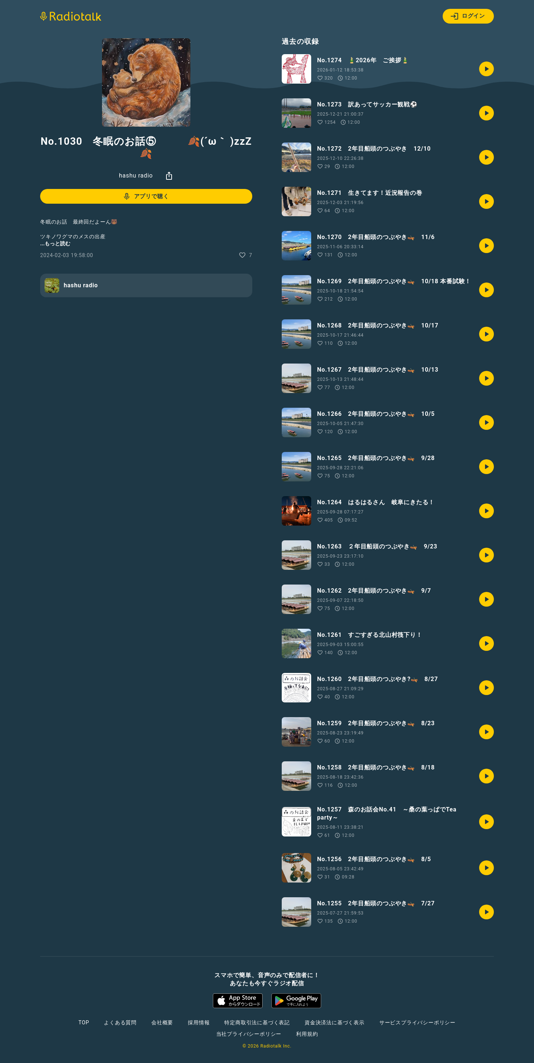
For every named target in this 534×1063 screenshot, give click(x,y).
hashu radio (136, 175)
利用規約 (307, 1034)
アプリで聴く (145, 196)
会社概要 (162, 1022)
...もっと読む (55, 243)
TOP (83, 1022)
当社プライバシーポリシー (249, 1034)
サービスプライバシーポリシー (417, 1022)
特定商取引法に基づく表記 (257, 1022)
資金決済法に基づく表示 (335, 1022)
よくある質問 (120, 1022)
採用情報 (199, 1022)
